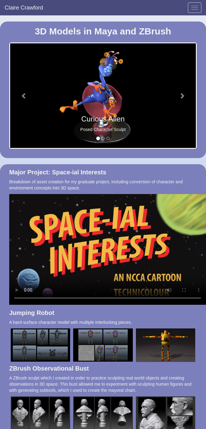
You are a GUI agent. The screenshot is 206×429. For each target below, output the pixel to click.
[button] (24, 95)
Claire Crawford (24, 8)
